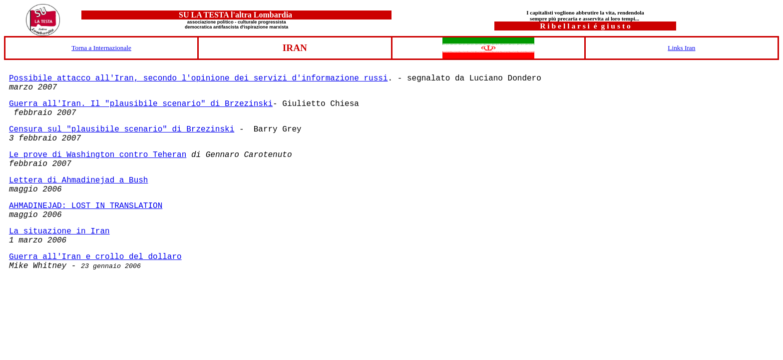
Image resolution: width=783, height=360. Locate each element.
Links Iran (681, 48)
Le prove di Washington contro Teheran (97, 155)
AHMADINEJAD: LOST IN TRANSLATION (85, 206)
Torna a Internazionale (101, 48)
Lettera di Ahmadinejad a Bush (78, 180)
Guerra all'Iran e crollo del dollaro (95, 257)
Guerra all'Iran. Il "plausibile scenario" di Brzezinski (141, 104)
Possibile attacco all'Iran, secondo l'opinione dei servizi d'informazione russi (198, 78)
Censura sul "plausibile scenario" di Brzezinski (121, 129)
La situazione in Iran (59, 231)
